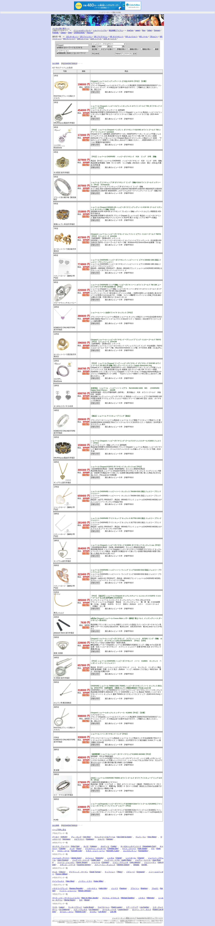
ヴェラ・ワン (141, 837)
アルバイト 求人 (91, 920)
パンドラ (114, 888)
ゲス (153, 848)
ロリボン (93, 912)
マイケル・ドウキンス (110, 898)
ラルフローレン (104, 907)
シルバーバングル (100, 30)
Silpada (136, 865)
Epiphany (89, 839)
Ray (143, 30)
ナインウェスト (58, 881)
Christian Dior (113, 848)
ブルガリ (155, 888)
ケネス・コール (63, 851)
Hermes (109, 839)
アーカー (55, 837)
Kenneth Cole (76, 851)
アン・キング (76, 837)
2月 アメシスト (86, 37)
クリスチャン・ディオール (95, 848)
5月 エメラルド (131, 37)
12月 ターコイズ (109, 39)
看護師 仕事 (124, 920)
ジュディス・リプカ (112, 860)
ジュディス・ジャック (80, 860)
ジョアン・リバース (143, 860)
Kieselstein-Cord (149, 846)
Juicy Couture (63, 860)
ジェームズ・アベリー (60, 858)
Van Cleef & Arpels (124, 837)
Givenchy (99, 858)
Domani (157, 30)
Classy (63, 33)
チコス (54, 872)
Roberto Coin (80, 912)
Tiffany (119, 872)
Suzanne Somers (83, 865)
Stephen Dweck (123, 865)
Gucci (79, 848)
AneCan (130, 30)
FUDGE (55, 33)
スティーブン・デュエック (105, 865)
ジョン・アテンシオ (120, 862)
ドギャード (130, 872)
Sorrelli (144, 865)
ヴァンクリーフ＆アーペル (104, 837)
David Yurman (95, 872)
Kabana (93, 846)
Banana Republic (76, 888)
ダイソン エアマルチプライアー (62, 920)
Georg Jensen (81, 862)
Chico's (62, 872)
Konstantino (143, 851)
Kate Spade (142, 848)
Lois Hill (113, 912)
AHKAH (64, 837)
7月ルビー (154, 37)
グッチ (72, 848)
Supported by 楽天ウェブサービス (150, 918)
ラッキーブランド (75, 907)
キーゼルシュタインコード (131, 846)
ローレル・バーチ (109, 909)
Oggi (70, 33)
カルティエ (105, 846)
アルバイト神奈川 (72, 922)
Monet (86, 900)
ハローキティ (92, 888)
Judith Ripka (126, 860)
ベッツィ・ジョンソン (68, 891)
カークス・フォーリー (60, 846)
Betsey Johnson (84, 891)
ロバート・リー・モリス (141, 909)
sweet (137, 30)
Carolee (62, 848)
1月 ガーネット (72, 37)
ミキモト (141, 898)
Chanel (118, 858)
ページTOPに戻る (59, 830)
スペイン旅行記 (109, 922)
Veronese (66, 839)
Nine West (70, 881)
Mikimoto (150, 898)
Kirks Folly (75, 846)
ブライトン (135, 888)
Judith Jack (95, 860)
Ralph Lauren (117, 907)
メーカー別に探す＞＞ (61, 28)
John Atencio (135, 862)
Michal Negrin (69, 900)
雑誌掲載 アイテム (116, 30)
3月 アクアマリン (101, 37)
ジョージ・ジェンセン (66, 862)
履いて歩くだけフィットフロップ (150, 922)
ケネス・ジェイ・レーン (95, 851)
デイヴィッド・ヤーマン (78, 872)
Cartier (113, 846)
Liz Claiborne (64, 909)
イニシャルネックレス (82, 30)
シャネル (110, 858)
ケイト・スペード (129, 848)
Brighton (144, 888)
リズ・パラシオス (80, 909)
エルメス (101, 839)
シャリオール (131, 858)
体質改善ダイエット (131, 922)
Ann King (86, 837)
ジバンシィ (89, 858)
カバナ (86, 846)
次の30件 (55, 63)
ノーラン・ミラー (85, 881)
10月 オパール (82, 39)
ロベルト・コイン (67, 912)
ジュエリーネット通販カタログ (152, 16)
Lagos (61, 907)
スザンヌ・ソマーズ (67, 865)
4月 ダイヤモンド (116, 37)
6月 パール (143, 37)
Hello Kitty (103, 888)
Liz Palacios (93, 909)
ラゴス (54, 907)
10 (76, 63)
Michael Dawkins (127, 898)
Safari (149, 30)
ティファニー (110, 872)
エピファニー (79, 839)
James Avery (76, 858)
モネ (81, 900)
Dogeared (140, 872)
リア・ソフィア (132, 907)
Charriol (141, 858)
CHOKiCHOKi (79, 33)
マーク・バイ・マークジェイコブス (66, 898)
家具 (152, 920)
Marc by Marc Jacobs (90, 898)
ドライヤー (119, 922)
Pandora (123, 888)
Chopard (105, 862)
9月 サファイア (69, 39)
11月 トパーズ (95, 39)
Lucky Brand (88, 907)
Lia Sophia (144, 907)
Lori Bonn (102, 912)
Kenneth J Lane (113, 851)
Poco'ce (90, 33)
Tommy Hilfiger (61, 874)
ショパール (95, 862)
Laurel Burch (123, 909)
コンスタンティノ (130, 851)
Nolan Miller (98, 881)
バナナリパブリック (60, 888)
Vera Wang (152, 837)
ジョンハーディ (150, 862)
